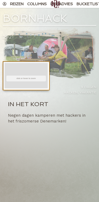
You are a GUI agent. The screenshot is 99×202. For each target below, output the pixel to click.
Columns (37, 4)
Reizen (16, 4)
